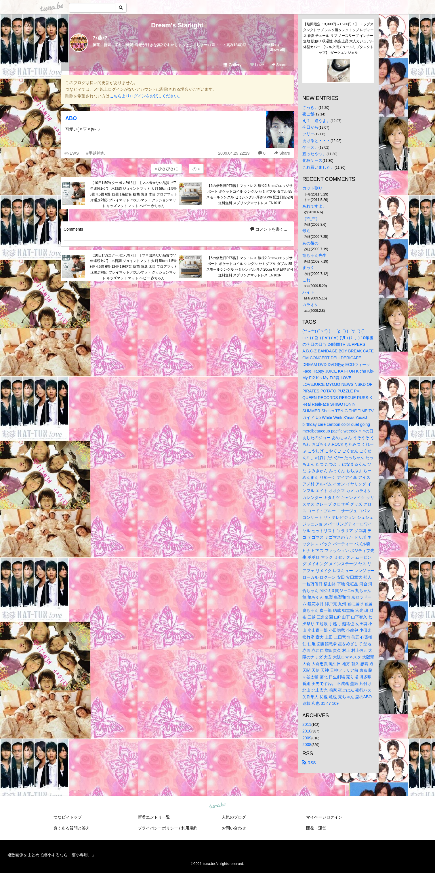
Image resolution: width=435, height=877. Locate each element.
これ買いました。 (318, 167)
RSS (309, 762)
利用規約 (189, 828)
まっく (308, 267)
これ (306, 280)
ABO (71, 118)
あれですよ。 (314, 206)
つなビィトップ (68, 817)
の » (196, 168)
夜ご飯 (308, 114)
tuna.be (217, 805)
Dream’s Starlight (177, 25)
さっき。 (310, 107)
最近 (306, 230)
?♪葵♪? (99, 37)
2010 (306, 731)
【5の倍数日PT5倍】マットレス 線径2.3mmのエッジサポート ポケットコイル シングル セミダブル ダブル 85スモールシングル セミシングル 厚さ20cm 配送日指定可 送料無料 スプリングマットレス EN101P (249, 194)
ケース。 (310, 147)
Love (257, 64)
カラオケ (310, 304)
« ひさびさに (166, 168)
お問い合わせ (234, 828)
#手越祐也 (95, 153)
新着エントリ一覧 (154, 817)
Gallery (232, 64)
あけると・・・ (316, 140)
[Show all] (277, 49)
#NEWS (71, 153)
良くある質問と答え (72, 828)
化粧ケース (312, 160)
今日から (310, 127)
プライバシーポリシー (158, 828)
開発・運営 (316, 828)
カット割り (312, 188)
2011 (306, 724)
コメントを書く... (268, 229)
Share (279, 64)
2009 (306, 738)
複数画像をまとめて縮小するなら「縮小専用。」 (51, 855)
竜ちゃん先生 (314, 255)
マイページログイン (324, 817)
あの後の (310, 243)
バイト (308, 292)
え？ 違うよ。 (316, 120)
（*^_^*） (311, 218)
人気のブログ (234, 817)
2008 (306, 744)
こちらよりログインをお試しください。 (146, 96)
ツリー (308, 134)
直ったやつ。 (314, 153)
